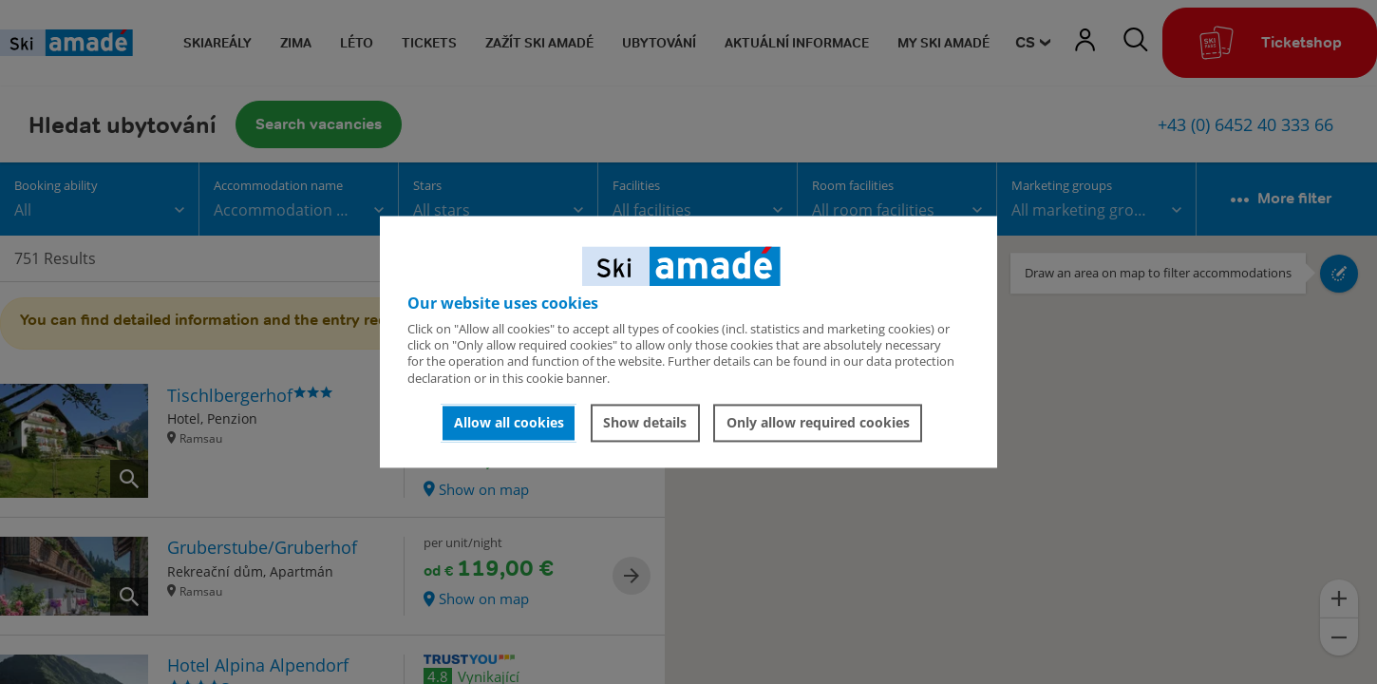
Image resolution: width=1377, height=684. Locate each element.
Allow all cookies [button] (509, 422)
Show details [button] (645, 422)
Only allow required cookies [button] (818, 422)
